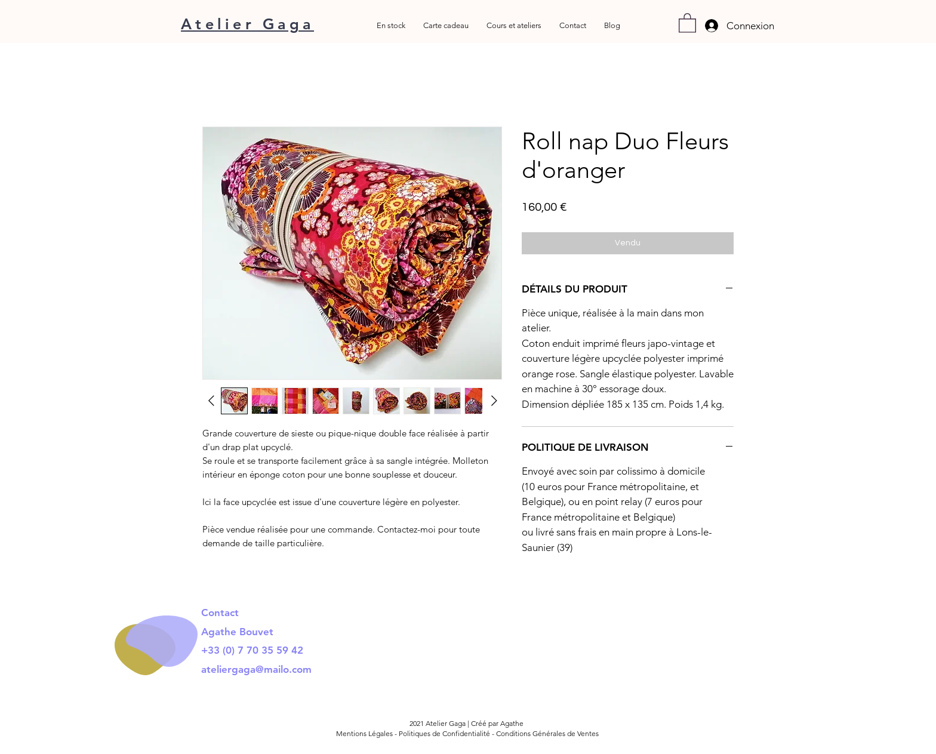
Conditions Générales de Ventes (547, 733)
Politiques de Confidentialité (444, 733)
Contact (221, 612)
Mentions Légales (365, 733)
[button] (687, 22)
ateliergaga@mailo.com (256, 669)
